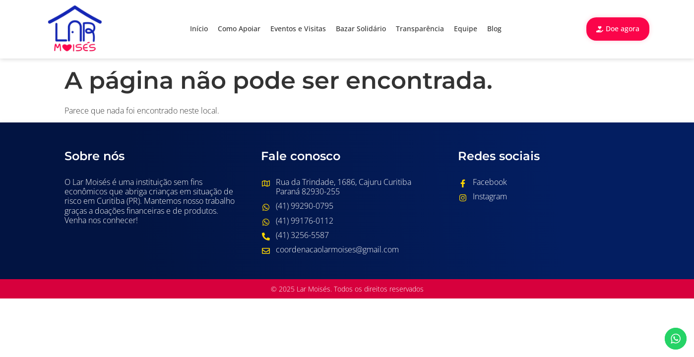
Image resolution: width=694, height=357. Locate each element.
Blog (494, 28)
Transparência (420, 28)
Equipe (465, 28)
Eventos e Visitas (298, 28)
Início (199, 28)
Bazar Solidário (361, 28)
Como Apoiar (239, 28)
